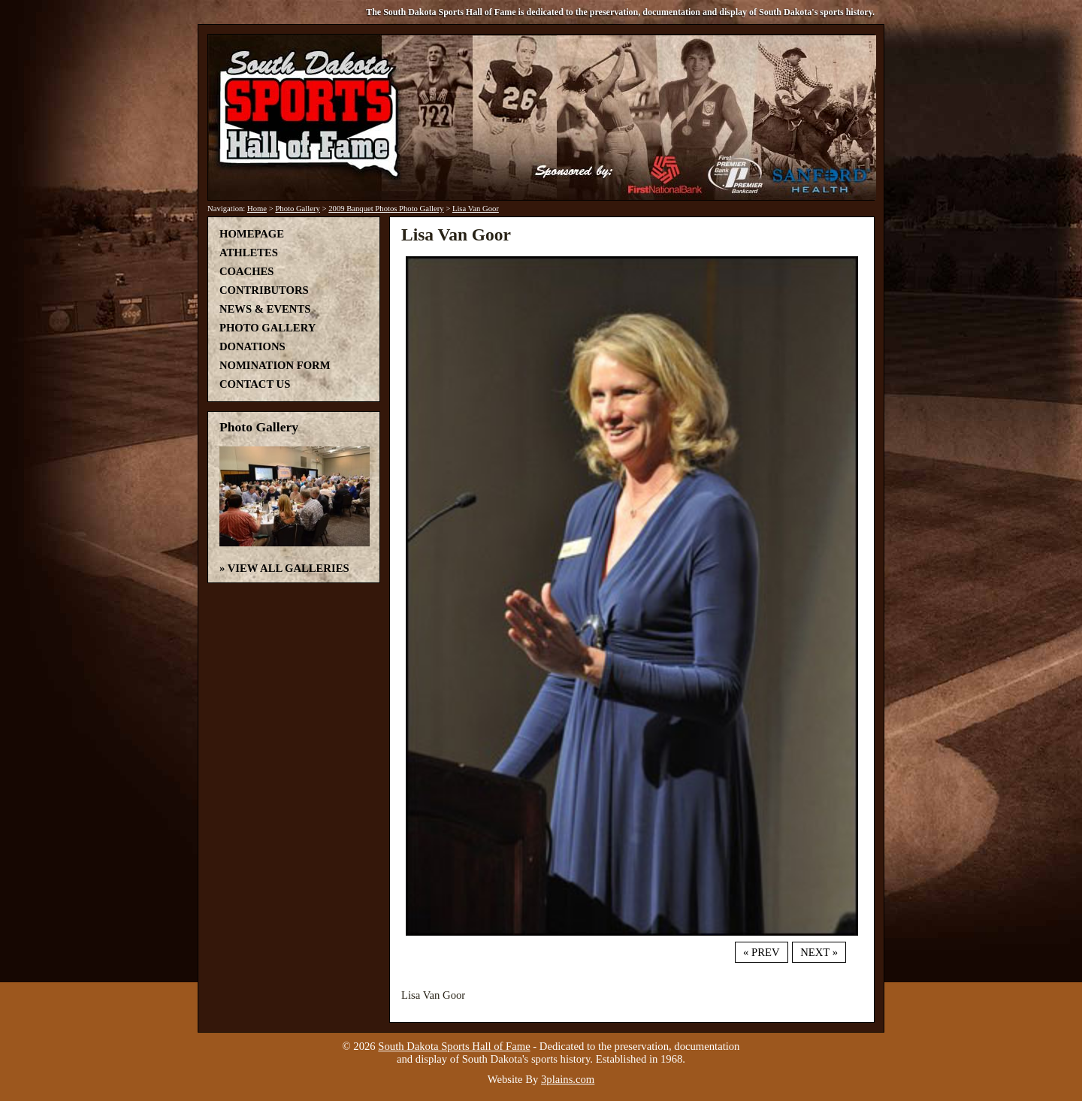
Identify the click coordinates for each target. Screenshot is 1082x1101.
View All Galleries (288, 568)
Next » (819, 952)
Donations (252, 346)
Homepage (251, 234)
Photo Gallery (297, 208)
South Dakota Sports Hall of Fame (454, 1046)
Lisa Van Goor (475, 208)
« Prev (761, 952)
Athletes (248, 253)
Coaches (246, 271)
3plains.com (567, 1079)
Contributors (264, 290)
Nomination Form (275, 365)
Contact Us (254, 384)
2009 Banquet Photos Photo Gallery (385, 208)
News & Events (264, 309)
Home (257, 208)
